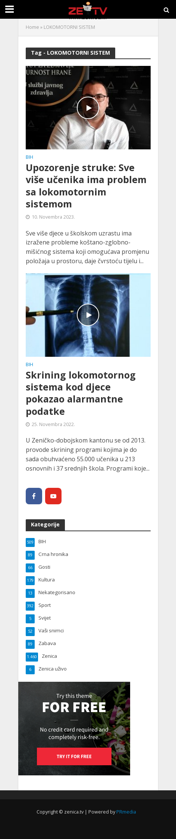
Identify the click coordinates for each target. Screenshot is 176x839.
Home (32, 27)
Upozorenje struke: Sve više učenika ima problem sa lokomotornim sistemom (86, 185)
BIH (29, 157)
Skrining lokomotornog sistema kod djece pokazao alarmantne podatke (81, 393)
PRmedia (126, 812)
